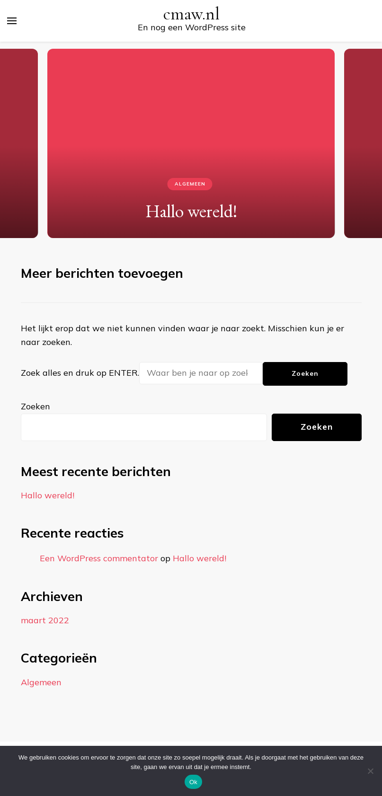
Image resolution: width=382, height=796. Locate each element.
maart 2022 (45, 620)
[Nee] (370, 771)
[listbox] (191, 140)
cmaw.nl (191, 14)
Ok (193, 782)
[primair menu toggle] (12, 21)
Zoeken (35, 406)
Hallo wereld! (191, 210)
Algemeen (190, 184)
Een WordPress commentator (99, 558)
